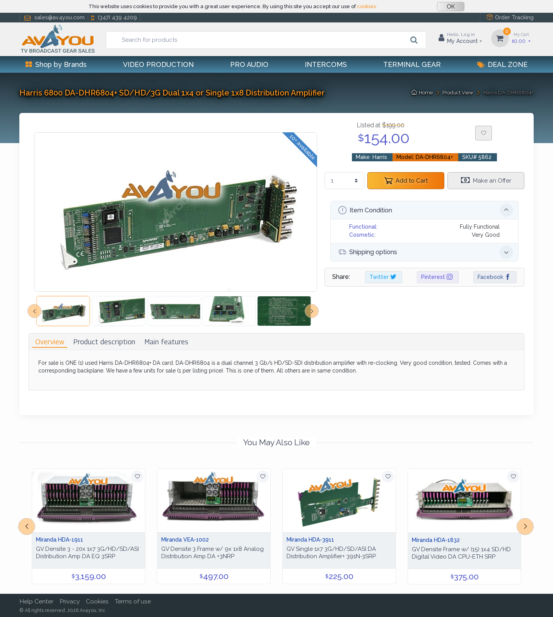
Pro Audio (249, 64)
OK (451, 6)
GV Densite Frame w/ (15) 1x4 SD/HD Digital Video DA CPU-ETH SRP (461, 553)
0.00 (521, 37)
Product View (457, 93)
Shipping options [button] (425, 252)
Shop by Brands (56, 64)
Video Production (158, 64)
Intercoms (326, 64)
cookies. (367, 6)
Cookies (97, 601)
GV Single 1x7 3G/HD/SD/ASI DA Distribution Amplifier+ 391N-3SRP (331, 552)
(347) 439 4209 (113, 17)
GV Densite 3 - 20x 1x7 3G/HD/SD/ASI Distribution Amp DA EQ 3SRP (87, 552)
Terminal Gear (412, 64)
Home (422, 93)
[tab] (49, 341)
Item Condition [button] (425, 210)
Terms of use (133, 601)
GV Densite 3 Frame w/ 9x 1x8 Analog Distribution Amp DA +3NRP (212, 552)
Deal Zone (502, 64)
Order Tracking (510, 17)
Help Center (36, 601)
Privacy (70, 601)
